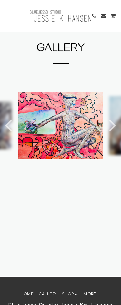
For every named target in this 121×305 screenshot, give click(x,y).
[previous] (9, 125)
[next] (111, 125)
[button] (7, 16)
